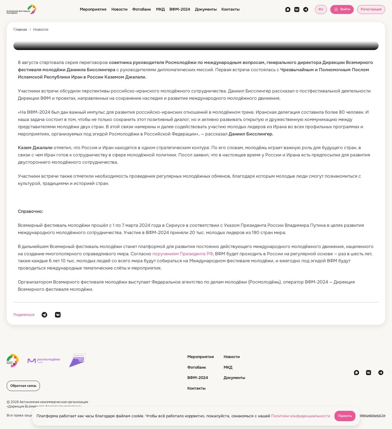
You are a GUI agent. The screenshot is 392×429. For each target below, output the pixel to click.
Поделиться (23, 314)
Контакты (230, 9)
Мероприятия (93, 9)
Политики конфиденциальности (300, 415)
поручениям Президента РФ (182, 254)
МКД (160, 9)
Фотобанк (141, 9)
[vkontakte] (296, 9)
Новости (119, 9)
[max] (287, 9)
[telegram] (305, 9)
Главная (20, 29)
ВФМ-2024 (179, 9)
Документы (206, 9)
